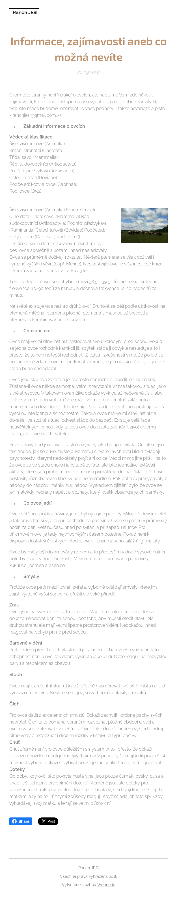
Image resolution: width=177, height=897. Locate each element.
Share (20, 821)
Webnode (106, 884)
